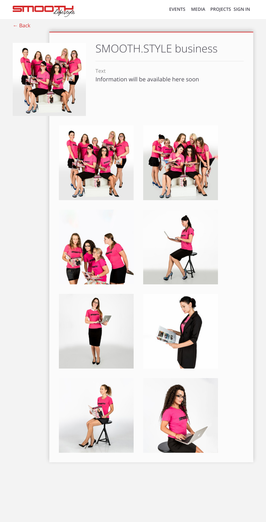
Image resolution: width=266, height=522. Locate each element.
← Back (21, 25)
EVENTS (177, 9)
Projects (220, 9)
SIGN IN (242, 9)
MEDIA (198, 9)
